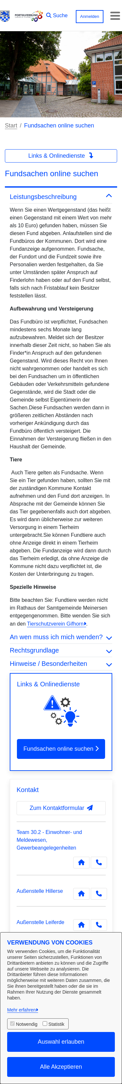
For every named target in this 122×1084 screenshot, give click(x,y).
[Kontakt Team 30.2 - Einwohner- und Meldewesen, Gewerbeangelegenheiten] (81, 862)
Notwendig (26, 1024)
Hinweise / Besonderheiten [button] (61, 664)
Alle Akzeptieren (61, 1067)
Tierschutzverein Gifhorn (55, 624)
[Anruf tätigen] (99, 862)
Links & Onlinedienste (61, 155)
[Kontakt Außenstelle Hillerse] (81, 894)
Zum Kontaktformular (61, 808)
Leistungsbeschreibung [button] (61, 197)
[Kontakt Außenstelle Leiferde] (81, 925)
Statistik (56, 1024)
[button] (57, 14)
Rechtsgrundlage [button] (61, 650)
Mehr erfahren (21, 1009)
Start (11, 125)
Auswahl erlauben (61, 1041)
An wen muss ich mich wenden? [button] (61, 637)
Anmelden (89, 16)
